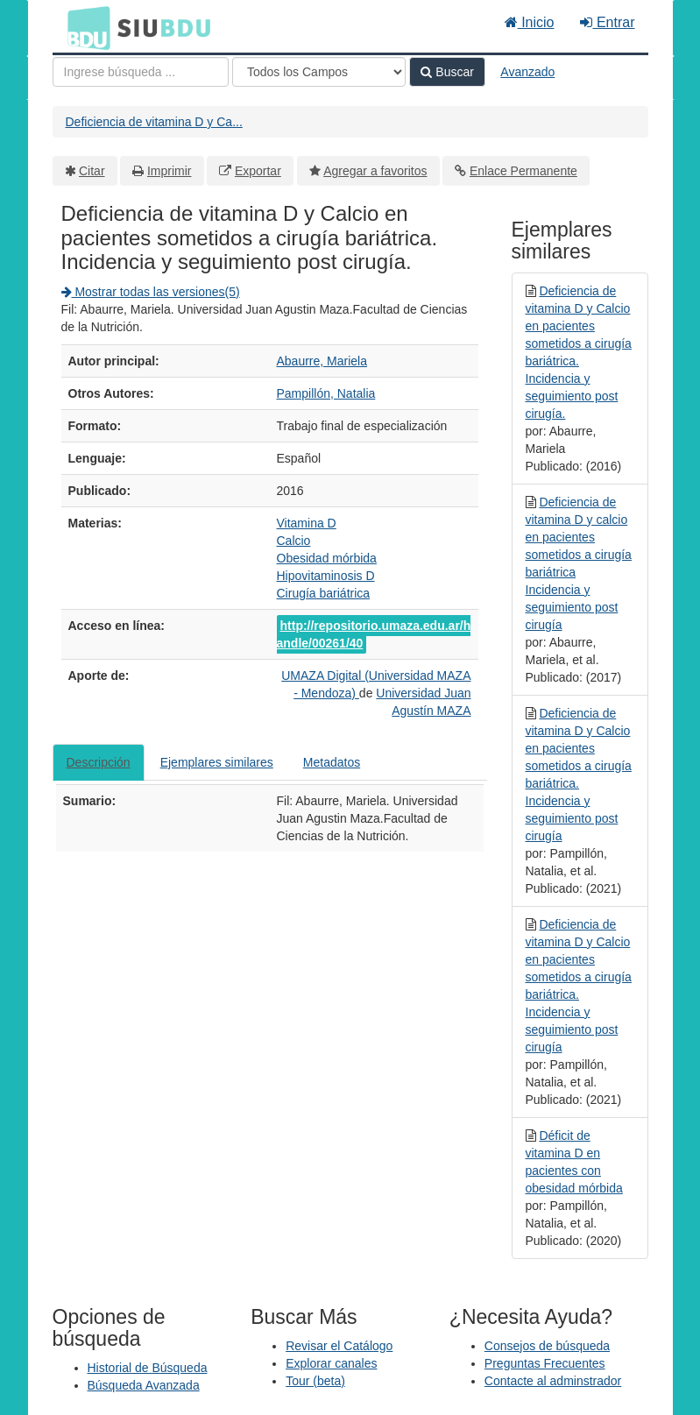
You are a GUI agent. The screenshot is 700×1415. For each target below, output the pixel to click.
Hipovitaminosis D (326, 576)
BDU (84, 27)
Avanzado (527, 72)
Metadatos (331, 762)
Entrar (607, 22)
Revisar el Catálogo (339, 1346)
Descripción (99, 762)
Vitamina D (306, 523)
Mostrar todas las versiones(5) (150, 292)
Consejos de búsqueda (547, 1346)
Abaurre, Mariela (322, 361)
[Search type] (319, 72)
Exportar (258, 171)
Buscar (447, 72)
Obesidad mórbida (327, 558)
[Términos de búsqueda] (141, 72)
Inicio (530, 22)
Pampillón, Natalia (326, 393)
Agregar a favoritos (375, 171)
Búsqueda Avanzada (144, 1385)
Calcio (294, 541)
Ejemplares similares (216, 762)
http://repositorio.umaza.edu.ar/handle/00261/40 (374, 634)
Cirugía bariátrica (324, 593)
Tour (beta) (315, 1381)
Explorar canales (331, 1363)
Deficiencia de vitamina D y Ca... (154, 122)
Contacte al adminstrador (552, 1381)
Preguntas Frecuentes (544, 1363)
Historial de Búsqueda (148, 1368)
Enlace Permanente (523, 171)
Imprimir (169, 171)
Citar (92, 171)
